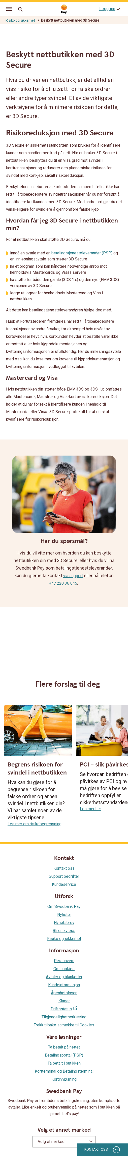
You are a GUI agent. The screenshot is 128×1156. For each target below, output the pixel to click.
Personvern (64, 960)
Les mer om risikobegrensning (34, 823)
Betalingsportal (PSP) (64, 1055)
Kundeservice (64, 884)
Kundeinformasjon (64, 984)
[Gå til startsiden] (64, 9)
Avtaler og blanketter (64, 976)
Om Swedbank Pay (64, 906)
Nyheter (64, 914)
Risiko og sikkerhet (20, 20)
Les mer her (90, 808)
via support (73, 575)
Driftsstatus (61, 1009)
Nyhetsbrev (64, 922)
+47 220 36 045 (63, 583)
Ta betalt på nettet (64, 1047)
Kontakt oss (64, 868)
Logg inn (107, 8)
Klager (64, 1001)
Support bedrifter (64, 876)
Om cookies (64, 968)
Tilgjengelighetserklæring (64, 1017)
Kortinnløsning (64, 1079)
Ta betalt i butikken (64, 1063)
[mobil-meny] (9, 9)
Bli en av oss (64, 930)
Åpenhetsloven (64, 992)
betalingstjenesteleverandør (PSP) (81, 253)
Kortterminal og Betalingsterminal (64, 1071)
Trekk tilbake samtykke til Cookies (64, 1025)
